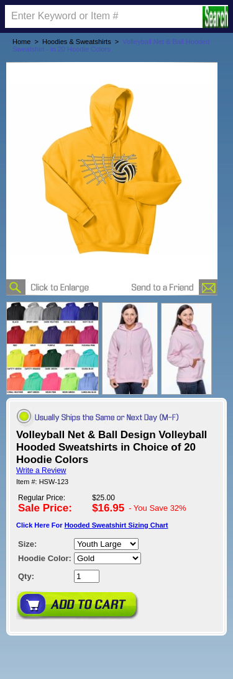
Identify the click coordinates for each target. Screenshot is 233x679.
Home (21, 41)
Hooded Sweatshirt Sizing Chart (116, 525)
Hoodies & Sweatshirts (76, 41)
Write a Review (41, 470)
